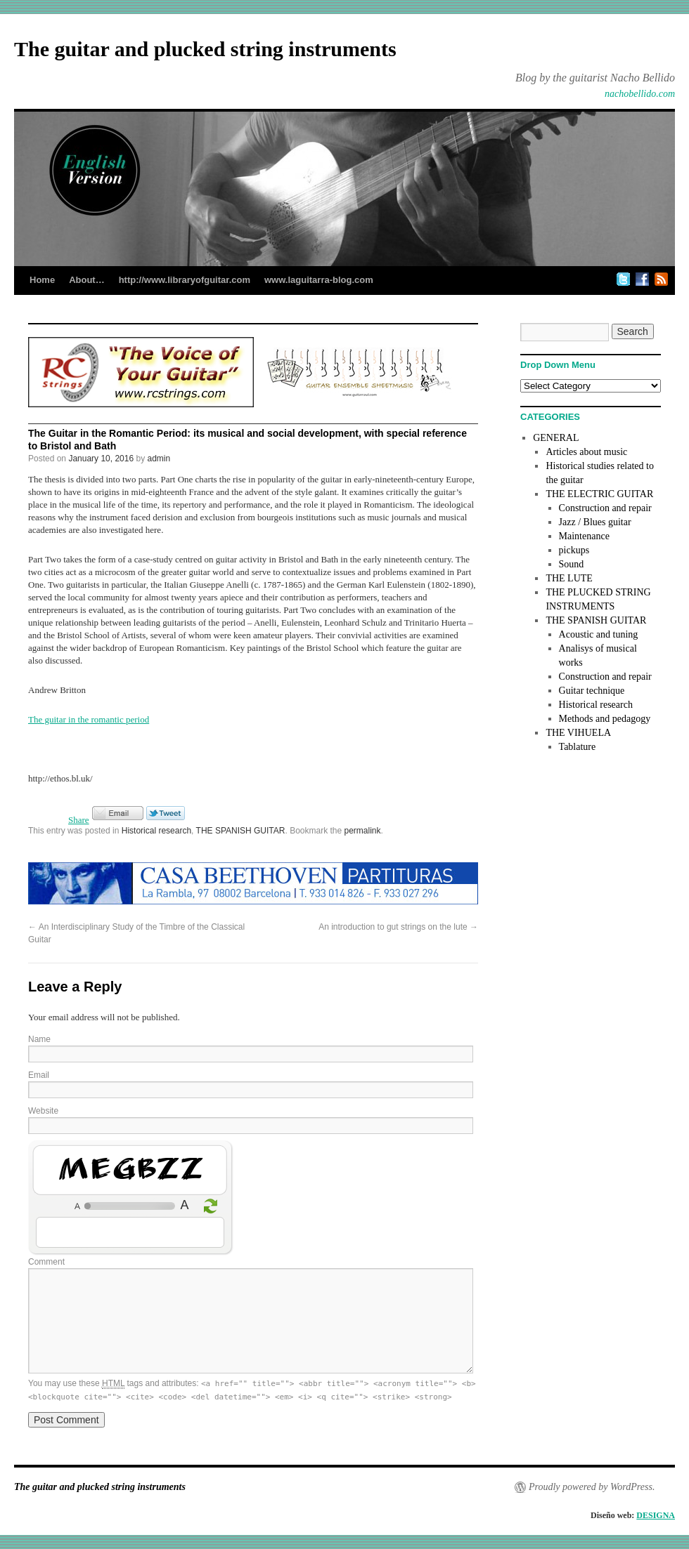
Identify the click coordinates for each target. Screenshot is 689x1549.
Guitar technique (592, 690)
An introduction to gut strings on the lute (398, 927)
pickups (574, 550)
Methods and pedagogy (605, 718)
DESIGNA (655, 1515)
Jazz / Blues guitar (595, 522)
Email (38, 1075)
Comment (46, 1262)
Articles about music (586, 452)
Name (39, 1039)
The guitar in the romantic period (88, 719)
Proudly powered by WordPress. (592, 1487)
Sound (571, 564)
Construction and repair (605, 508)
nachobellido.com (640, 93)
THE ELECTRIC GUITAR (599, 494)
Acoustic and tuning (598, 634)
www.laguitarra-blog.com (318, 280)
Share (78, 820)
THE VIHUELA (578, 732)
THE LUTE (569, 578)
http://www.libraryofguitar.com (184, 280)
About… (87, 280)
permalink (362, 831)
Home (42, 280)
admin (159, 458)
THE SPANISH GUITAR (240, 831)
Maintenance (584, 536)
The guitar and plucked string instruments (205, 48)
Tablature (577, 746)
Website (43, 1111)
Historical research (156, 831)
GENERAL (556, 438)
